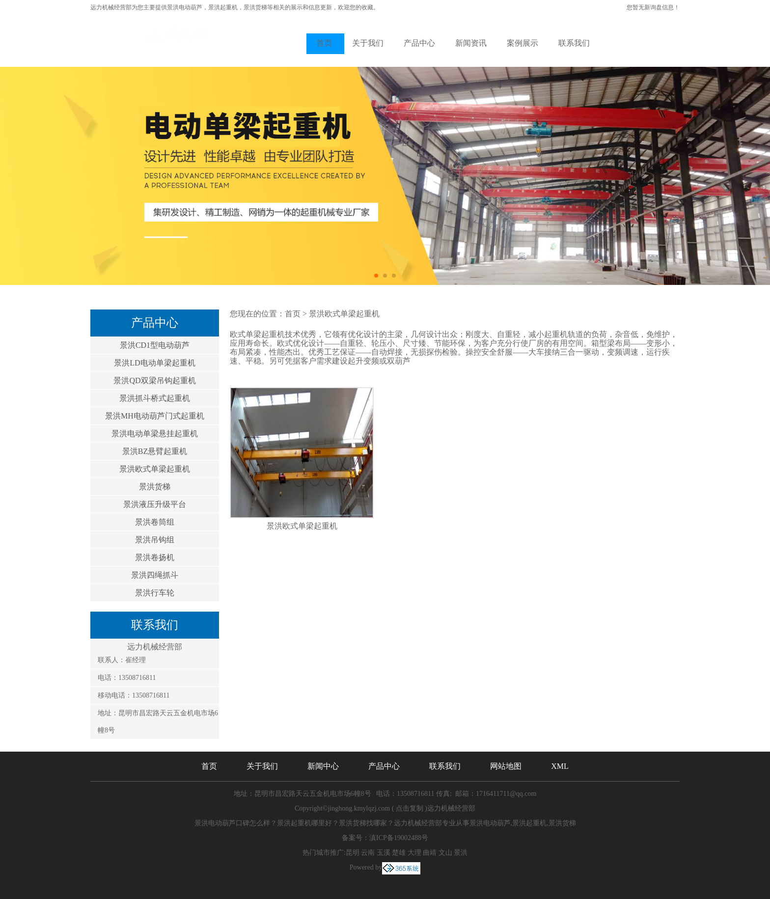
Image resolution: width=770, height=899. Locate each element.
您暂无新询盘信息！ (653, 7)
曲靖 (430, 852)
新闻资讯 (471, 43)
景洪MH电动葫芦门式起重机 (154, 416)
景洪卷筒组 (154, 522)
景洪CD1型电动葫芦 (155, 345)
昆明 (352, 852)
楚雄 (399, 852)
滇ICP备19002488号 (398, 838)
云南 (368, 852)
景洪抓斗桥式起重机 (154, 398)
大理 (414, 852)
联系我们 (574, 43)
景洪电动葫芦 (184, 7)
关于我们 (368, 43)
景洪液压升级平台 (154, 504)
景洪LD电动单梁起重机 (154, 363)
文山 (445, 852)
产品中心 (419, 43)
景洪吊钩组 (154, 539)
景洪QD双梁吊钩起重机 (154, 380)
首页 (324, 43)
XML (560, 766)
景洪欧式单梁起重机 (154, 469)
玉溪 (383, 852)
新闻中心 (323, 766)
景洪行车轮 (154, 593)
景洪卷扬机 (154, 557)
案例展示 (522, 43)
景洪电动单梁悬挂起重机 (154, 433)
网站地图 (506, 766)
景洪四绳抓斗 (154, 575)
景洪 (461, 852)
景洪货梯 (154, 486)
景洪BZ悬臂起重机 (154, 451)
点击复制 (409, 808)
